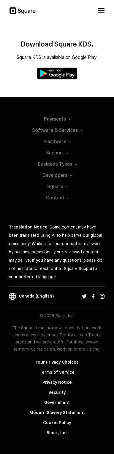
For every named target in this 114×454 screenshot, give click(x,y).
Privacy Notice (57, 382)
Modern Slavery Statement (57, 412)
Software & (57, 130)
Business (57, 164)
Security (57, 392)
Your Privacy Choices (57, 362)
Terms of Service (57, 372)
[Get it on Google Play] (57, 73)
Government (57, 402)
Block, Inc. (57, 432)
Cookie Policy (57, 422)
